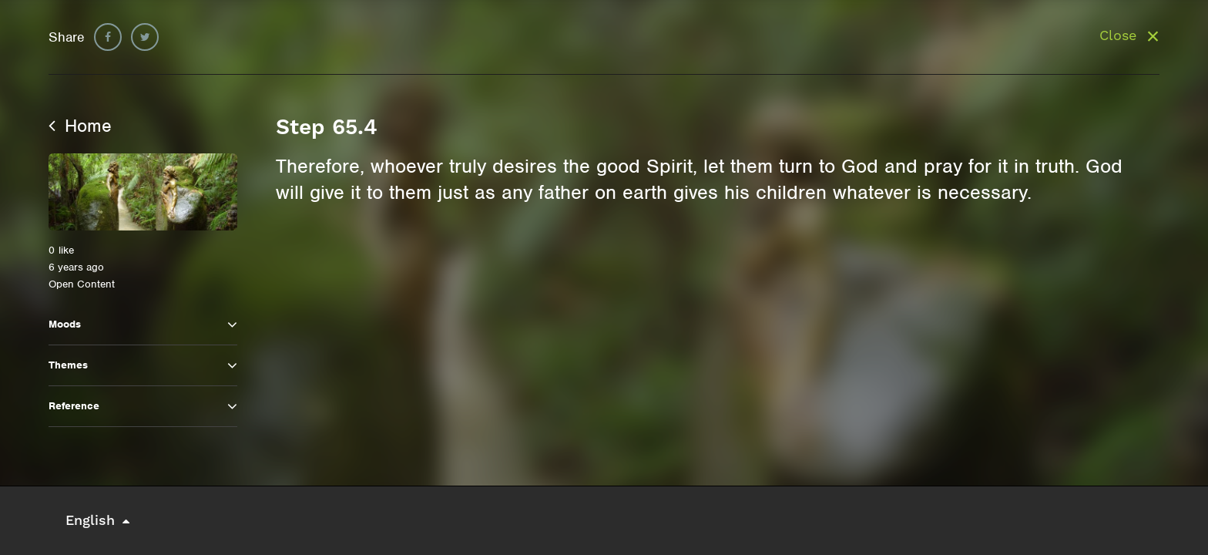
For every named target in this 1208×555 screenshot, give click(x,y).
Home (80, 125)
